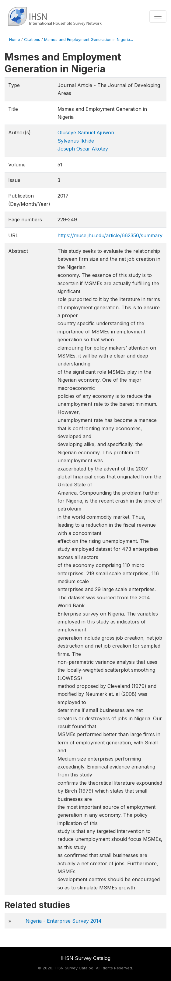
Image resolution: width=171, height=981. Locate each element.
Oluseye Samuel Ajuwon (86, 132)
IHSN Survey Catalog (85, 958)
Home (14, 39)
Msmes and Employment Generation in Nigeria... (88, 39)
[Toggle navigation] (157, 16)
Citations (32, 39)
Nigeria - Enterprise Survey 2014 (64, 921)
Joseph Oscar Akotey (83, 149)
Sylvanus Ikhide (76, 141)
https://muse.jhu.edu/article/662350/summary (110, 235)
